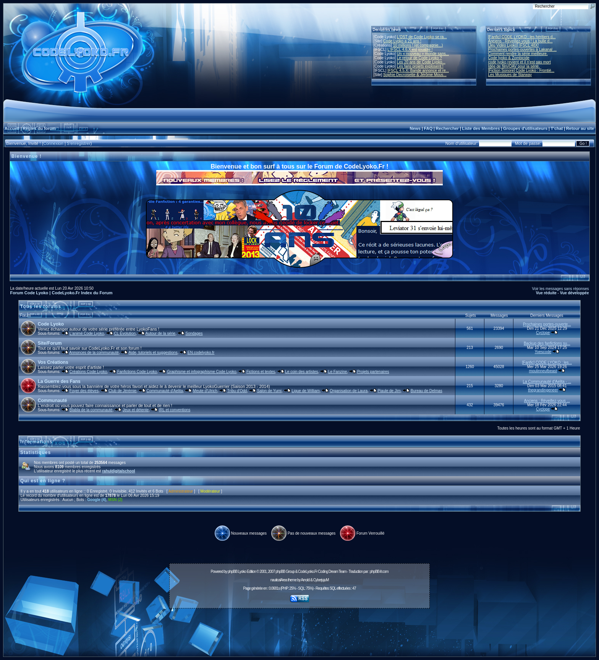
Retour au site (580, 128)
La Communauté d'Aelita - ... (547, 381)
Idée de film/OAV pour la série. (514, 66)
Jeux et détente (136, 410)
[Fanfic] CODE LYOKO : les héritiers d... (522, 37)
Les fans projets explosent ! (420, 66)
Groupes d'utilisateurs (525, 128)
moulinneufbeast (543, 371)
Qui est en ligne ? (42, 480)
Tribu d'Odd (237, 391)
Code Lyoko (51, 324)
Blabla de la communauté (91, 410)
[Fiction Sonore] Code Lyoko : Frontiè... (521, 70)
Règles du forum (39, 128)
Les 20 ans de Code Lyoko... (421, 62)
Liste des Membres (481, 128)
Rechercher (447, 128)
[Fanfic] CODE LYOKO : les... (547, 362)
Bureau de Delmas (426, 391)
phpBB (232, 571)
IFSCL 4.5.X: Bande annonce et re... (418, 70)
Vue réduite (546, 293)
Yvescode (543, 352)
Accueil (12, 128)
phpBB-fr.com (379, 571)
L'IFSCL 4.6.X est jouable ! (409, 49)
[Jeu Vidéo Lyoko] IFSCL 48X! (513, 45)
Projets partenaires (373, 372)
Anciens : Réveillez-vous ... (547, 401)
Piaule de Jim (388, 391)
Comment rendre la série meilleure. (518, 54)
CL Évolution (125, 333)
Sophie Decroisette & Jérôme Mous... (415, 75)
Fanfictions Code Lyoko (137, 372)
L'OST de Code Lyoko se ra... (422, 37)
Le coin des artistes (301, 372)
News (415, 128)
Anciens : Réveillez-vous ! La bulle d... (520, 41)
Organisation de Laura (348, 391)
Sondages (193, 333)
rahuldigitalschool (118, 471)
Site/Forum (50, 343)
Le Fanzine (337, 372)
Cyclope (543, 333)
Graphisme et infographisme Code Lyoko (201, 372)
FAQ (428, 128)
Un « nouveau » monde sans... (423, 54)
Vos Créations (53, 362)
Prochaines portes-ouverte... (547, 324)
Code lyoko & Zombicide (508, 58)
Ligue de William (305, 391)
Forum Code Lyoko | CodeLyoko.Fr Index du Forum (61, 292)
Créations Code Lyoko (88, 372)
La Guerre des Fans (59, 381)
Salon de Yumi (269, 391)
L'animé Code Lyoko (87, 333)
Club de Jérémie (122, 391)
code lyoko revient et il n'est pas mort (519, 62)
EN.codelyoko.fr (201, 352)
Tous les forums (40, 306)
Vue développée (574, 293)
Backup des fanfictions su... (547, 343)
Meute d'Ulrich (205, 391)
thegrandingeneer (543, 390)
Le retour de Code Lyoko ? (419, 58)
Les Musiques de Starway (510, 75)
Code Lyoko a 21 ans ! (402, 41)
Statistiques (35, 452)
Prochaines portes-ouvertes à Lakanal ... (522, 49)
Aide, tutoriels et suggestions (153, 352)
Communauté (52, 400)
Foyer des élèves (84, 391)
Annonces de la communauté (94, 352)
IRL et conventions (174, 410)
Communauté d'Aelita (164, 391)
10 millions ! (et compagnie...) (418, 45)
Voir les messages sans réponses (560, 289)
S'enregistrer (79, 143)
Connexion (53, 143)
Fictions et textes (260, 372)
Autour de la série (160, 333)
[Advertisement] (299, 628)
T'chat (557, 128)
